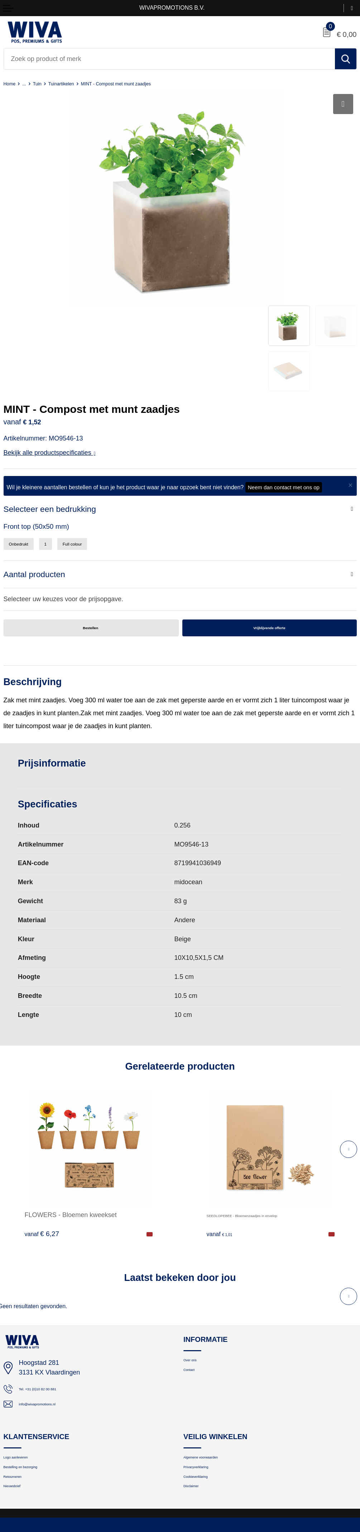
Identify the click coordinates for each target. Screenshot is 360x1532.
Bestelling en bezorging (35, 1401)
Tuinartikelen (75, 83)
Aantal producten (40, 494)
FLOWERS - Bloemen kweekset (71, 1139)
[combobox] (169, 58)
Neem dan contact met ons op (284, 402)
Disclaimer (197, 1427)
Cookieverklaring (206, 1414)
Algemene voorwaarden (215, 1388)
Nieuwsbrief (19, 1427)
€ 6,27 (42, 1159)
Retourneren (21, 1414)
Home (12, 83)
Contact (194, 1300)
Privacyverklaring (206, 1401)
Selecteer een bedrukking (59, 424)
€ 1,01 (224, 1159)
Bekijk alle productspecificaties (50, 367)
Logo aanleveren (26, 1388)
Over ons (195, 1286)
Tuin (45, 83)
